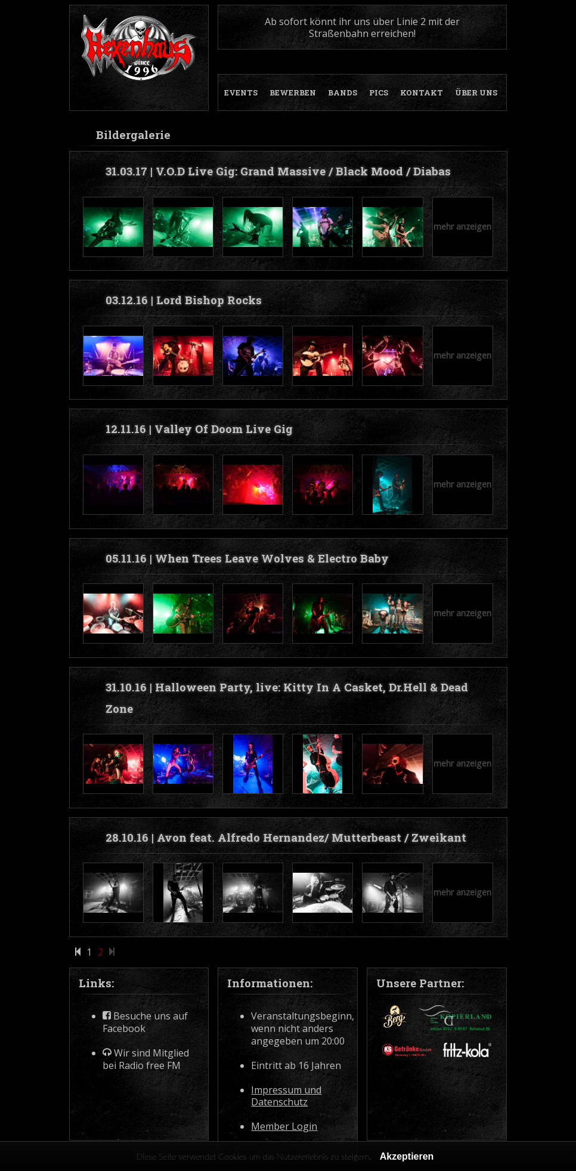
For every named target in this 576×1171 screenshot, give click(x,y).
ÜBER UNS (476, 92)
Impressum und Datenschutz (286, 1096)
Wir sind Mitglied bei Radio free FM (146, 1059)
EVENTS (241, 92)
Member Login (284, 1126)
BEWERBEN (293, 92)
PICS (378, 92)
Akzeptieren (407, 1156)
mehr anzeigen (462, 226)
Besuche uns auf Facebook (145, 1022)
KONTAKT (421, 92)
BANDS (342, 92)
